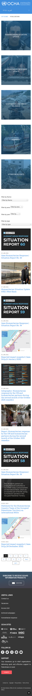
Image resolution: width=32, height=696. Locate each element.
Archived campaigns (8, 613)
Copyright (11, 683)
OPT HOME (4, 16)
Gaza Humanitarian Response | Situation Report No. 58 (15, 473)
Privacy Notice (18, 683)
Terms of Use (26, 683)
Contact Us (5, 683)
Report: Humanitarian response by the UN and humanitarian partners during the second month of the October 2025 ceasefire (15, 436)
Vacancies (4, 603)
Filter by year (5, 214)
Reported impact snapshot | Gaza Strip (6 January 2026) (15, 358)
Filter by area (5, 207)
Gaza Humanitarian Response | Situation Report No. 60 (15, 256)
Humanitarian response (9, 618)
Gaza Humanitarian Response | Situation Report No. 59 (15, 324)
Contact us (5, 598)
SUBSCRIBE (16, 583)
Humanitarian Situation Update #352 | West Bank (15, 290)
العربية (10, 10)
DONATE (6, 672)
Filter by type (5, 221)
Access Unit (5, 608)
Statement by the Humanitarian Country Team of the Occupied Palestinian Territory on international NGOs (15, 509)
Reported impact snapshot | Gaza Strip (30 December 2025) (15, 545)
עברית (5, 10)
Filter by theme (6, 197)
